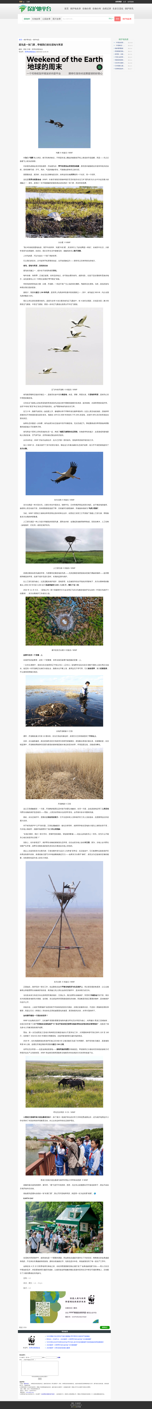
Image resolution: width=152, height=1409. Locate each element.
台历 (124, 2)
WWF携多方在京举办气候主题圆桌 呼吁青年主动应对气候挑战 (68, 1336)
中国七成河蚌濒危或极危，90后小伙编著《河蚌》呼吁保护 (120, 57)
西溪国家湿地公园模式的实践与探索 (120, 51)
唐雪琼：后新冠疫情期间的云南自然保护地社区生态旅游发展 (120, 54)
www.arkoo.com (30, 1392)
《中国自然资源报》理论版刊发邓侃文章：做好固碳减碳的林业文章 (120, 42)
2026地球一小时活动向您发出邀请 (58, 1348)
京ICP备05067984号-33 (76, 1405)
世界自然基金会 (30, 52)
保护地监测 (127, 19)
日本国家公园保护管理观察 (120, 66)
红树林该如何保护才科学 (120, 68)
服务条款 (26, 1383)
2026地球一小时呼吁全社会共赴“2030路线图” (62, 1345)
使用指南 (130, 2)
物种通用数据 (119, 48)
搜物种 (27, 19)
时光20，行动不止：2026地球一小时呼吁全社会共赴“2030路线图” (69, 1339)
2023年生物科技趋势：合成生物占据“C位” (120, 63)
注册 (28, 2)
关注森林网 (78, 1403)
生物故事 (36, 19)
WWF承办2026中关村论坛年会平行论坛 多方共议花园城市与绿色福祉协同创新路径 (75, 1342)
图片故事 (57, 19)
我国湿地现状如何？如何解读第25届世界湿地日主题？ (120, 60)
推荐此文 (105, 1327)
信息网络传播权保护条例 (47, 1394)
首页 (20, 39)
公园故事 (46, 19)
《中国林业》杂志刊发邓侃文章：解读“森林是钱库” (120, 45)
